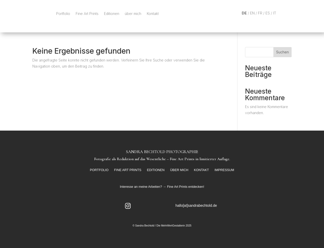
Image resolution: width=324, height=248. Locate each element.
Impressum (224, 170)
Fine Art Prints (87, 13)
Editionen (111, 13)
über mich (133, 13)
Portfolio (63, 13)
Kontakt (153, 13)
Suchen (282, 52)
